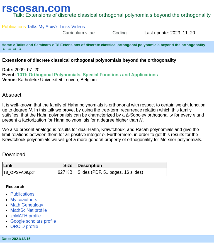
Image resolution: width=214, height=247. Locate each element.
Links (65, 26)
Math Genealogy (26, 205)
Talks (32, 26)
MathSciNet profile (28, 210)
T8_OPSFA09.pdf (19, 172)
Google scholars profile (33, 221)
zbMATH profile (25, 215)
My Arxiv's (48, 26)
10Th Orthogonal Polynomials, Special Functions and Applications (87, 74)
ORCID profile (24, 226)
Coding (120, 32)
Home (7, 45)
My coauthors (23, 199)
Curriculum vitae (78, 32)
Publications (22, 194)
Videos (78, 26)
